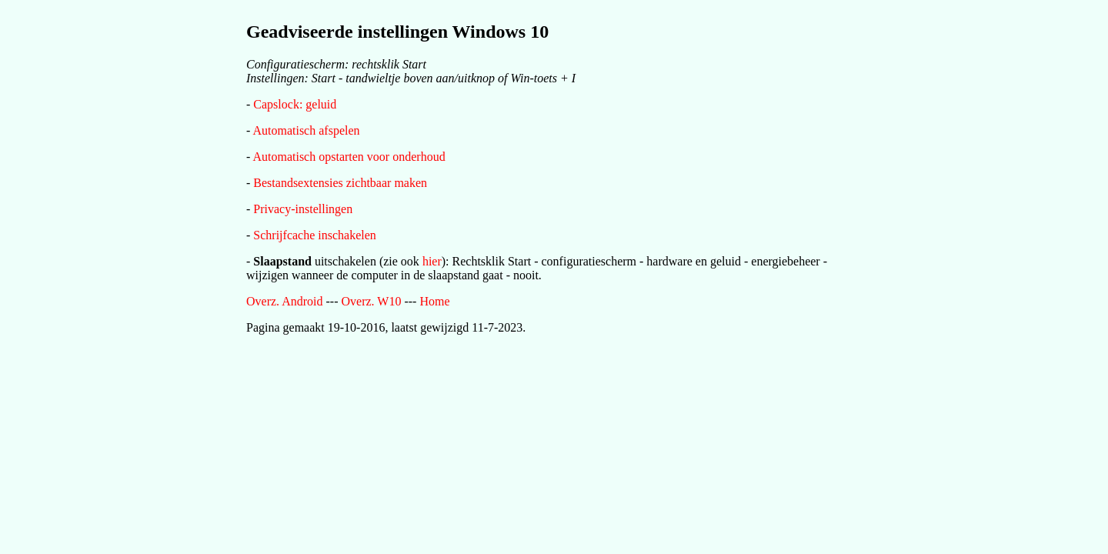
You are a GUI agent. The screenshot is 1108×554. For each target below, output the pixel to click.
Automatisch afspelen (305, 130)
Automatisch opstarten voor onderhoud (348, 156)
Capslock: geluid (294, 104)
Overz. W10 (372, 301)
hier (432, 261)
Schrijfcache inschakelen (314, 235)
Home (434, 301)
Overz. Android (284, 301)
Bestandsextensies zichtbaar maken (340, 182)
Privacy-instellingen (302, 208)
